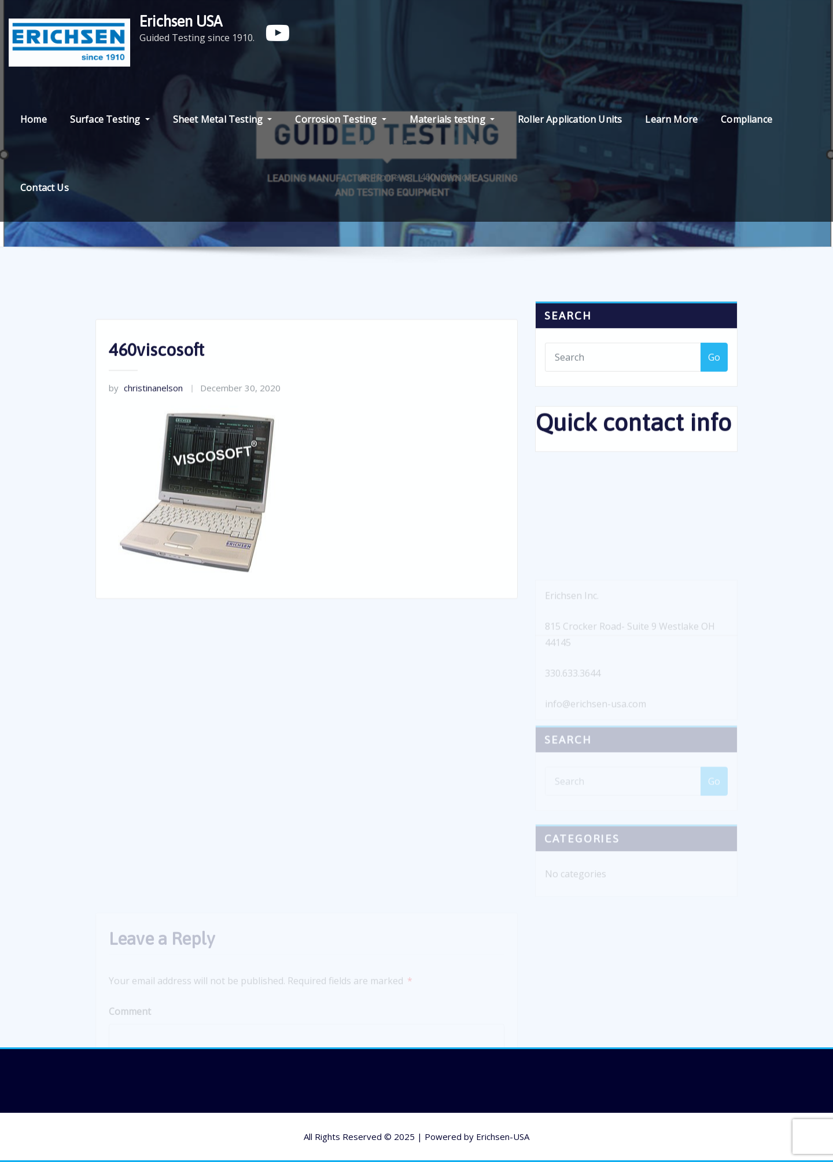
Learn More (671, 119)
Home (33, 119)
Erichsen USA (180, 21)
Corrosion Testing (340, 119)
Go (714, 367)
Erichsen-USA (502, 1136)
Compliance (746, 119)
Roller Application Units (570, 119)
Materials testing (452, 119)
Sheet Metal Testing (222, 119)
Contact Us (44, 187)
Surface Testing (110, 119)
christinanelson (146, 422)
